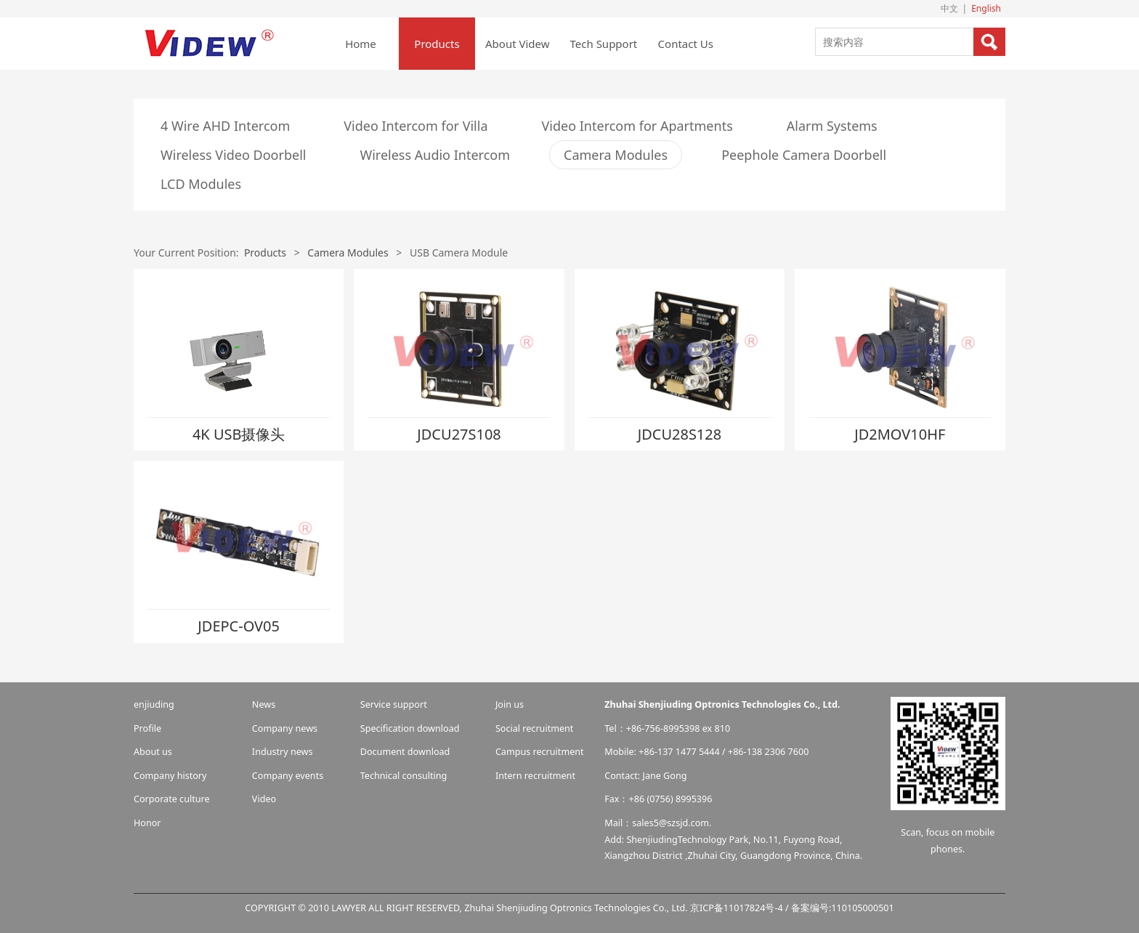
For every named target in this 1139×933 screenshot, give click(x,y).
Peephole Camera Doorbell (803, 154)
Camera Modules (616, 154)
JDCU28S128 (680, 434)
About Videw (517, 43)
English (986, 8)
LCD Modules (201, 184)
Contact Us (685, 43)
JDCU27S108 (459, 434)
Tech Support (604, 43)
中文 (949, 8)
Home (360, 43)
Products (436, 43)
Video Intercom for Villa (415, 125)
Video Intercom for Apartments (637, 125)
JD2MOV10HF (899, 434)
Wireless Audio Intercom (435, 154)
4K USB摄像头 (238, 434)
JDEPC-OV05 (239, 626)
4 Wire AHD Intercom (225, 125)
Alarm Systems (832, 125)
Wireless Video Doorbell (233, 154)
